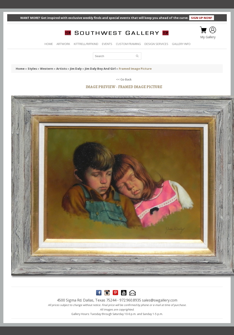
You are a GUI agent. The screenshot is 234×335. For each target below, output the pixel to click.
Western (46, 69)
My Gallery (208, 37)
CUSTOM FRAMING (128, 44)
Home (20, 69)
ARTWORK (63, 44)
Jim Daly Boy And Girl (100, 69)
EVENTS (107, 44)
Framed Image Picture (135, 69)
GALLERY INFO (181, 44)
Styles (32, 69)
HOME (49, 44)
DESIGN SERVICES (156, 44)
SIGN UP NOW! (201, 18)
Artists (61, 69)
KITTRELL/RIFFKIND (86, 44)
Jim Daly (76, 69)
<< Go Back (124, 79)
